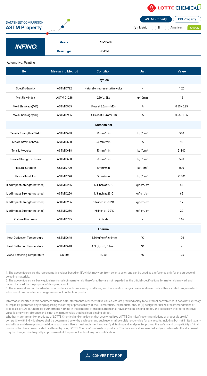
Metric (143, 27)
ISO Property (187, 19)
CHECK (194, 27)
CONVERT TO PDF (107, 355)
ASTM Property (156, 19)
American (176, 27)
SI (159, 27)
